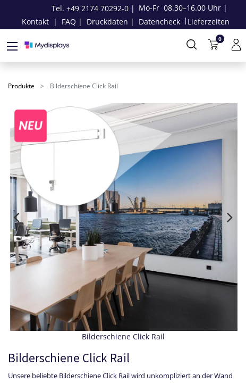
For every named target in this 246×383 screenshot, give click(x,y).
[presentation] (16, 217)
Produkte (21, 85)
